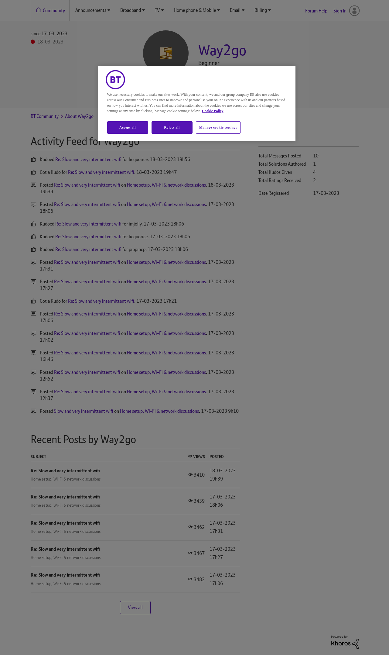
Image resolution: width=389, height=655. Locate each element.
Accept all (127, 127)
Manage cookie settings (218, 127)
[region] (196, 104)
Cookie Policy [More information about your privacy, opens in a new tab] (212, 111)
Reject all (171, 127)
